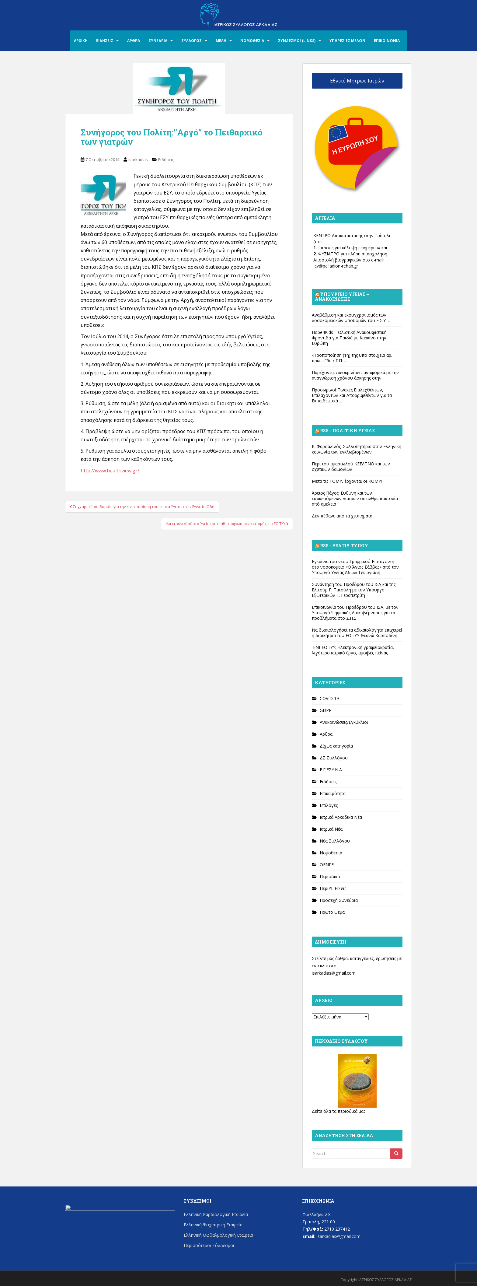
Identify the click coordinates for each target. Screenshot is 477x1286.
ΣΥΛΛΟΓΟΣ (191, 40)
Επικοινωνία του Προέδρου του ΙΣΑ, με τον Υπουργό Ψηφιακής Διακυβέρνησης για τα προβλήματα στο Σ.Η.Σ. (355, 612)
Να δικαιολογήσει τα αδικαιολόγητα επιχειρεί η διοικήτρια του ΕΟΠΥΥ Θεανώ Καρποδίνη (357, 632)
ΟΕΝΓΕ (327, 864)
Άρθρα (326, 734)
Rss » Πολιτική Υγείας (347, 430)
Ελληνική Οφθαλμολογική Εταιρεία (218, 1235)
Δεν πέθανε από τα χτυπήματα (342, 516)
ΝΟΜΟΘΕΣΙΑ (252, 40)
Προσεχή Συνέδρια (339, 900)
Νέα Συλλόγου (335, 841)
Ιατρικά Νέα (331, 829)
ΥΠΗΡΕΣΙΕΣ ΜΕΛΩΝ (347, 40)
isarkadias (138, 159)
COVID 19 (329, 698)
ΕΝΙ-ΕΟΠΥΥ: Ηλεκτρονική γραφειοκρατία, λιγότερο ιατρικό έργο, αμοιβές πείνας (353, 650)
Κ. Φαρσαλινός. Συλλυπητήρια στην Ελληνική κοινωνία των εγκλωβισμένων (356, 449)
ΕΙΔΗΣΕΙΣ (104, 40)
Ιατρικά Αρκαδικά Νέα (341, 817)
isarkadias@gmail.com (334, 973)
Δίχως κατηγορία (336, 746)
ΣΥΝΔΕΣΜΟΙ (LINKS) (296, 40)
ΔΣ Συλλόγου (334, 758)
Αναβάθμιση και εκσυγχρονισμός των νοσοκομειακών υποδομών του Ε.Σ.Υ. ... (351, 317)
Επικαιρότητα (333, 793)
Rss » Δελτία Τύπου (344, 545)
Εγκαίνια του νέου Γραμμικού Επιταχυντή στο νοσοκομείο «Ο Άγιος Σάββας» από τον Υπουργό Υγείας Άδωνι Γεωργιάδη (355, 567)
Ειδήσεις (166, 159)
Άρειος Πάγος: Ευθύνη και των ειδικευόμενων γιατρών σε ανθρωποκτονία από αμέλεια (355, 498)
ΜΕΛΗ (221, 40)
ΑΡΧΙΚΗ (81, 40)
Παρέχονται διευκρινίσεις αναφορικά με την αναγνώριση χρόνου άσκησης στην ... (355, 375)
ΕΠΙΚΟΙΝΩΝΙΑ (387, 40)
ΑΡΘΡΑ (133, 40)
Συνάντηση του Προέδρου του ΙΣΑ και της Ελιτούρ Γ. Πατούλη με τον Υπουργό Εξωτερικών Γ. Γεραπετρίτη (353, 589)
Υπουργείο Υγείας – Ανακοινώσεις (342, 296)
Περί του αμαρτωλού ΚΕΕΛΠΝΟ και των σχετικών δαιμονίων (351, 466)
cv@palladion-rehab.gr (336, 266)
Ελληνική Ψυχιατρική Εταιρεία (213, 1225)
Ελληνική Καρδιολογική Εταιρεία (216, 1214)
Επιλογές (329, 805)
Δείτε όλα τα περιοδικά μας (338, 1111)
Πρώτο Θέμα (332, 912)
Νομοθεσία (331, 853)
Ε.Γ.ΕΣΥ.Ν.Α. (331, 770)
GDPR (326, 710)
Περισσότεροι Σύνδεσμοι (209, 1245)
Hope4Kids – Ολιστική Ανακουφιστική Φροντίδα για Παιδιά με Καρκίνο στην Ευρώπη (349, 337)
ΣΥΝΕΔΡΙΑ (157, 40)
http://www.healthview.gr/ (110, 470)
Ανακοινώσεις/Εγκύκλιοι (344, 722)
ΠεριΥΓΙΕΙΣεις (333, 888)
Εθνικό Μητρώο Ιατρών (357, 80)
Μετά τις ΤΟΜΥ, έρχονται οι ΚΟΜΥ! (347, 481)
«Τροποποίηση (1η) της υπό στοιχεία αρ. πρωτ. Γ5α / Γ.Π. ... (352, 357)
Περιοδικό (330, 876)
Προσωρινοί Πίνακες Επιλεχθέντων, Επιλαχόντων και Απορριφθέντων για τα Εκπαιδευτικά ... (352, 395)
